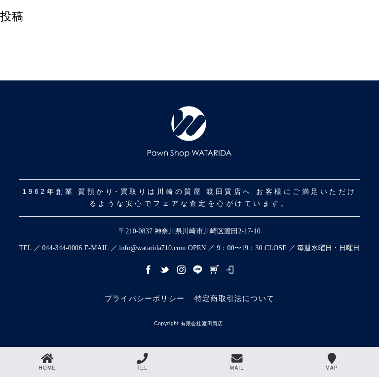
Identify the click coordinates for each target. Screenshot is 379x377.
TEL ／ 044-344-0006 (50, 248)
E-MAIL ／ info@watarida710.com (135, 248)
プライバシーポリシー (145, 298)
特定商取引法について (234, 298)
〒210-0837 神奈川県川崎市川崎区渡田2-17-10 (189, 231)
